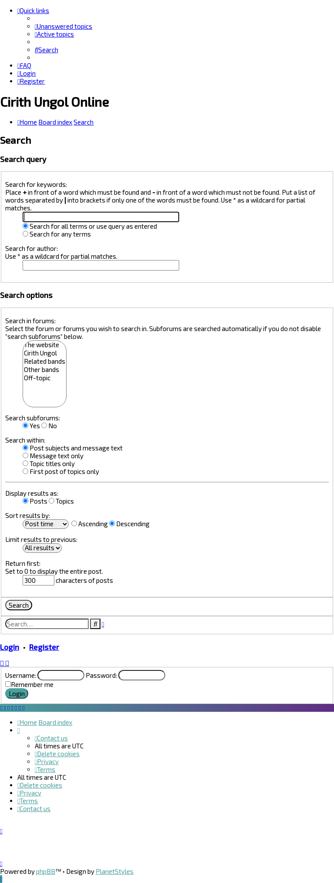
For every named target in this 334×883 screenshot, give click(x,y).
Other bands (44, 369)
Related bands (44, 361)
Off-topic (44, 378)
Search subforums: (32, 418)
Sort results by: (27, 515)
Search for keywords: (36, 184)
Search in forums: (30, 321)
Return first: (22, 563)
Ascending (89, 524)
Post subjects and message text (73, 448)
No (49, 426)
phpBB (45, 871)
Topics (61, 501)
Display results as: (31, 493)
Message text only (53, 456)
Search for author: (31, 248)
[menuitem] (63, 26)
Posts (35, 501)
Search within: (25, 440)
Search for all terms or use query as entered (90, 226)
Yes (31, 426)
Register (44, 647)
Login (9, 647)
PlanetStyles (115, 871)
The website (44, 345)
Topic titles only (49, 463)
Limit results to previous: (41, 539)
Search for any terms (57, 234)
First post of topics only (61, 471)
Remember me (32, 684)
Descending (129, 524)
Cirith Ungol (44, 353)
